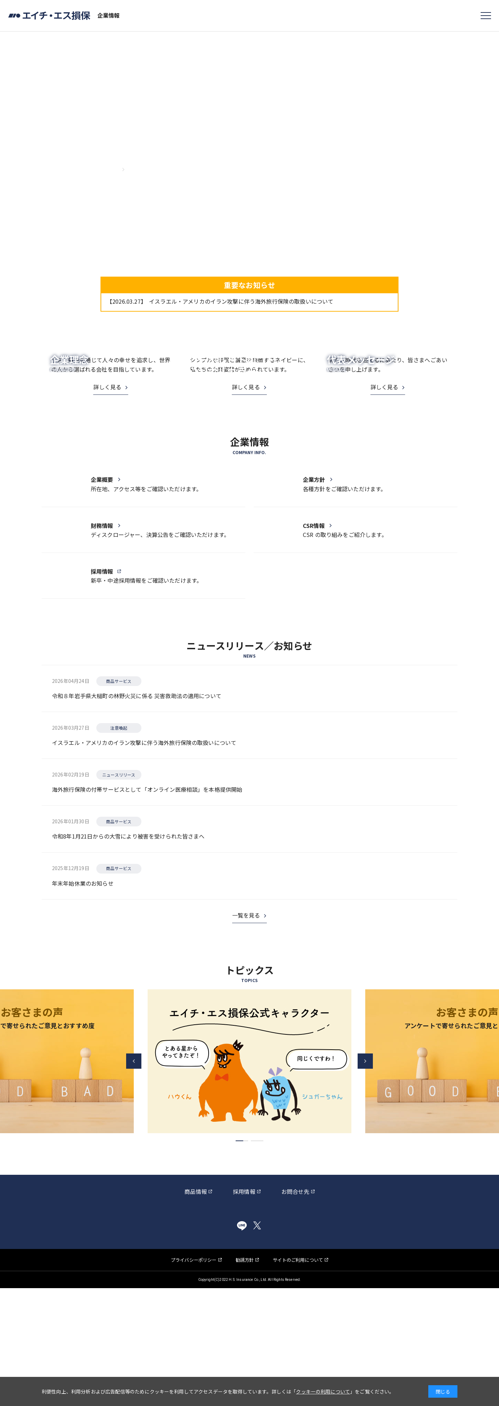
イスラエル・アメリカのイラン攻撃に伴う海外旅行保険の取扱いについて (220, 301)
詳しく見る (107, 464)
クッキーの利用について (323, 1391)
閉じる (443, 1391)
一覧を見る (246, 1033)
